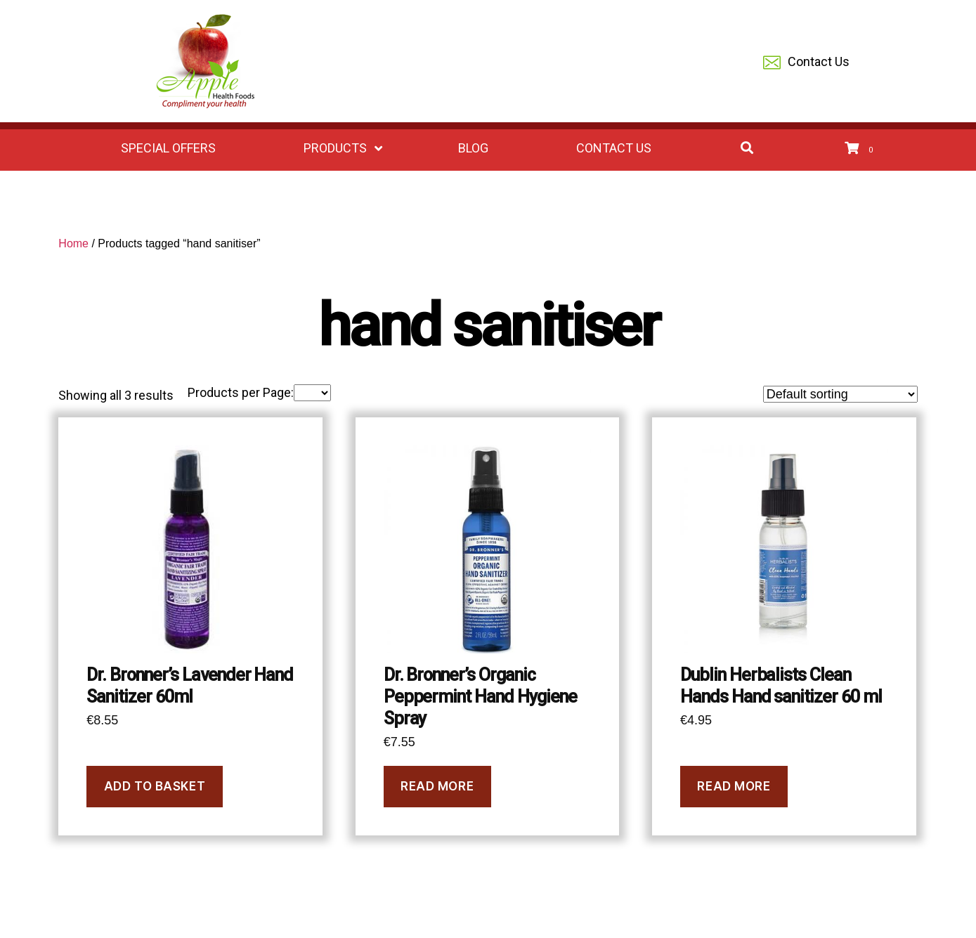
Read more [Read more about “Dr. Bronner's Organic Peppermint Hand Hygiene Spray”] (437, 786)
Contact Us (806, 63)
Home (73, 243)
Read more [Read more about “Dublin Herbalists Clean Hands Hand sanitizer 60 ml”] (733, 786)
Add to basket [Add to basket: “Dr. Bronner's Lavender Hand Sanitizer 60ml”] (154, 786)
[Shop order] (840, 394)
